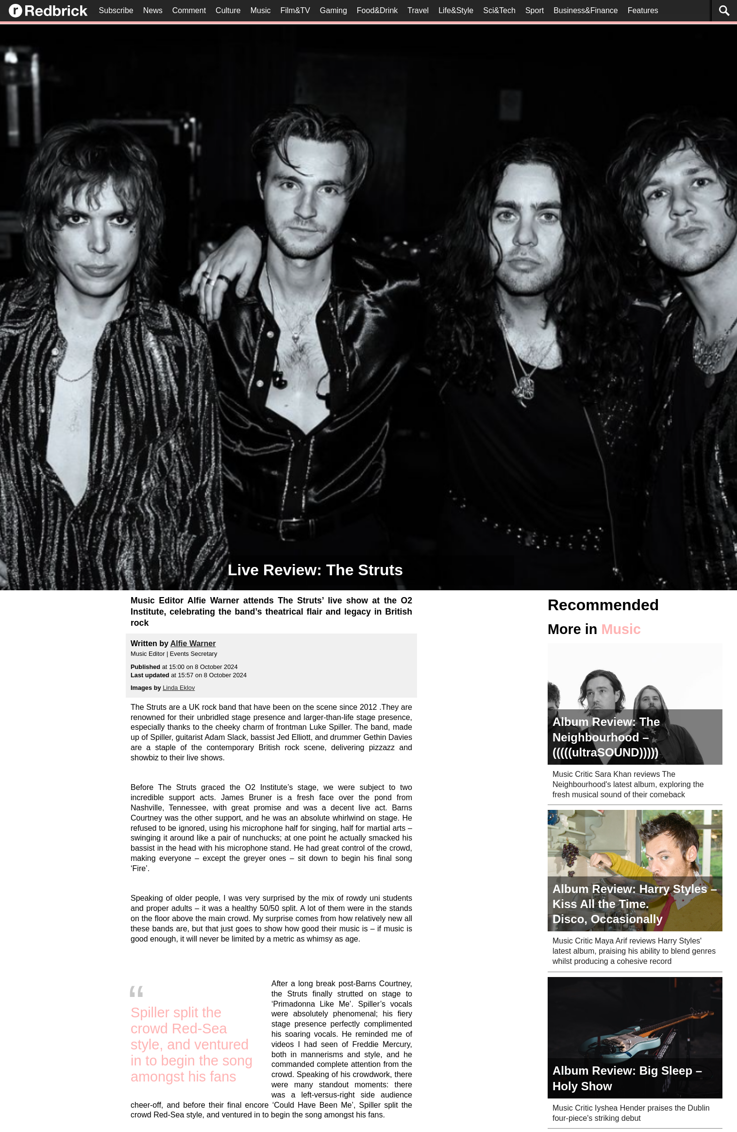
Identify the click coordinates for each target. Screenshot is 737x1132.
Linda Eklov (179, 687)
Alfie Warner (193, 643)
